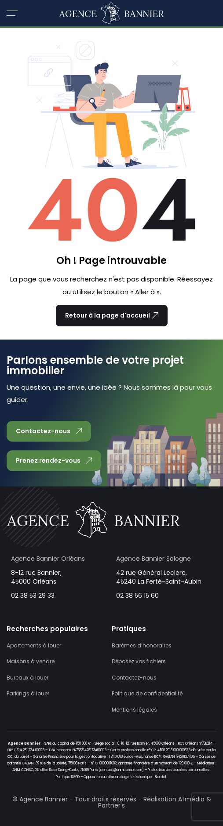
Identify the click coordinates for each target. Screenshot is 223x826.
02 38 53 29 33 (33, 595)
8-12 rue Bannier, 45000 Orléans (36, 577)
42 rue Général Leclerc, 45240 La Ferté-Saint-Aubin (158, 577)
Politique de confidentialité (147, 693)
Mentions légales (134, 709)
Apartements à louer (34, 645)
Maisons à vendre (31, 661)
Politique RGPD (68, 777)
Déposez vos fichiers (139, 661)
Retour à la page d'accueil (111, 315)
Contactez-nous (134, 677)
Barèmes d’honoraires (142, 645)
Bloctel (160, 777)
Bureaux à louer (27, 677)
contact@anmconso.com (121, 770)
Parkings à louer (28, 693)
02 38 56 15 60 (137, 595)
